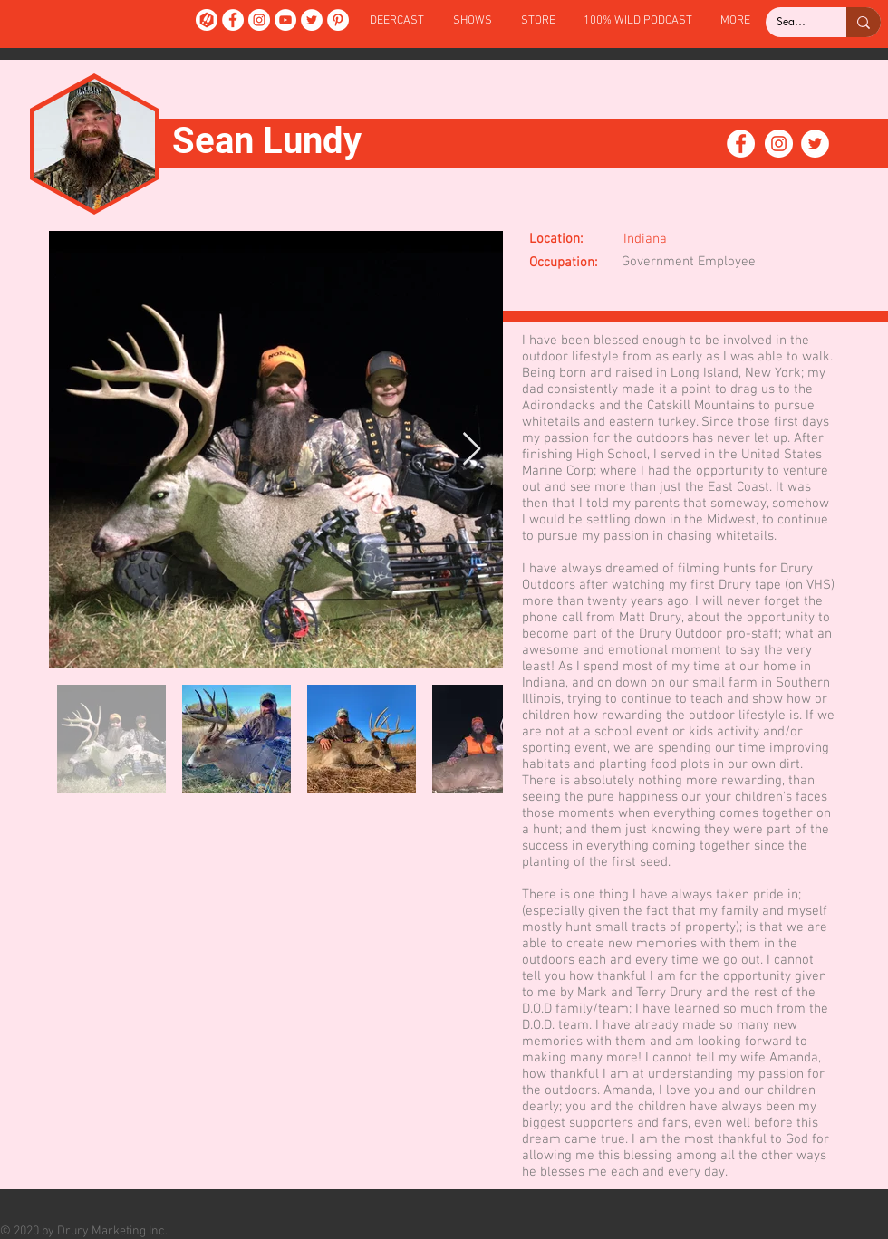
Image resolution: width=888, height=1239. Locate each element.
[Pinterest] (338, 20)
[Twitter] (312, 20)
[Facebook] (233, 20)
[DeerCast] (206, 20)
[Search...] (792, 22)
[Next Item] (471, 449)
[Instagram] (259, 20)
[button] (473, 21)
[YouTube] (285, 20)
